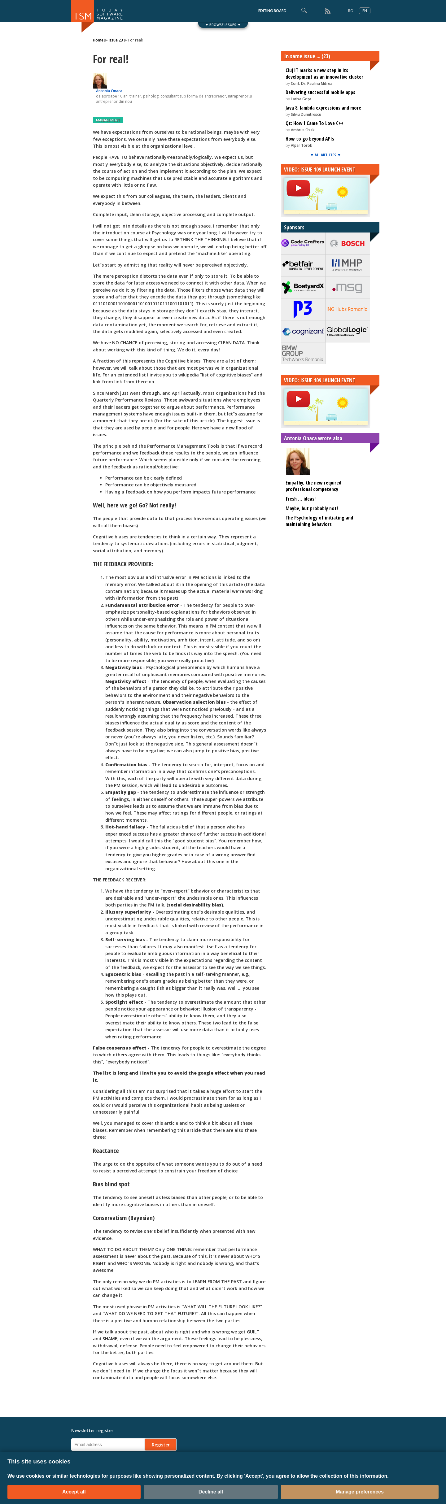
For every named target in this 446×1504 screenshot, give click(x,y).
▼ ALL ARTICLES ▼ (325, 155)
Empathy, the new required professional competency (313, 486)
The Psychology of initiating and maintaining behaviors (319, 521)
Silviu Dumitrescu (306, 114)
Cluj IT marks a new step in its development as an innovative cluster (324, 73)
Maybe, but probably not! (312, 508)
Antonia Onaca (109, 90)
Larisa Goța (301, 99)
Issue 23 (116, 40)
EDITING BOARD (272, 10)
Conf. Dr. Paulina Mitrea (311, 83)
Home (98, 40)
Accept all (74, 1491)
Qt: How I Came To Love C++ (314, 123)
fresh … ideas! (301, 498)
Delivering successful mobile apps (320, 92)
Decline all (211, 1491)
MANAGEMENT (108, 120)
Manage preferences (360, 1491)
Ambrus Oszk (303, 130)
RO (350, 10)
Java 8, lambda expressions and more (323, 107)
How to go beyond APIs (310, 138)
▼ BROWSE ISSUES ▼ (223, 24)
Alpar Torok (301, 145)
